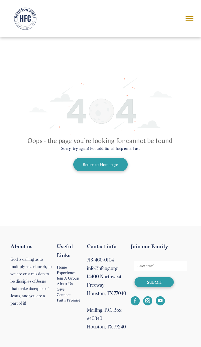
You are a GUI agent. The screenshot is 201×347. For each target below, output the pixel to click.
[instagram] (147, 301)
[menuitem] (74, 267)
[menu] (189, 18)
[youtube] (160, 301)
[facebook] (135, 301)
